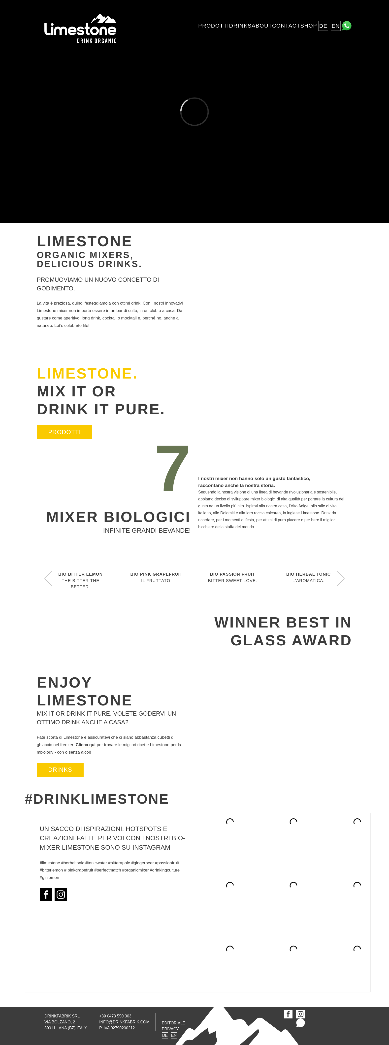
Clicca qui (86, 744)
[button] (48, 578)
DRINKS (60, 769)
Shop (308, 26)
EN (336, 26)
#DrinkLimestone (97, 799)
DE (323, 26)
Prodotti (213, 26)
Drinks (240, 26)
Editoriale (173, 1023)
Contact (286, 26)
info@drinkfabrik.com (124, 1022)
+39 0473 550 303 (115, 1016)
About (262, 26)
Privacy (170, 1029)
